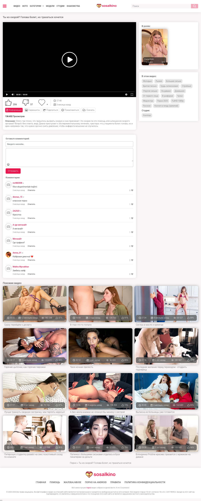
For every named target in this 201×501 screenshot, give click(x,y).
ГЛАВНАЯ (41, 482)
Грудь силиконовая (169, 86)
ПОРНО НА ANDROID (96, 482)
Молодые (147, 81)
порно (88, 488)
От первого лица (150, 96)
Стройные (186, 86)
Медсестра (148, 101)
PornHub (147, 115)
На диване (166, 91)
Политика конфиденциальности (144, 482)
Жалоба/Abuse (72, 482)
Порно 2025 (162, 101)
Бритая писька (150, 86)
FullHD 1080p (178, 101)
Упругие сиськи (150, 91)
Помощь (55, 482)
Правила (115, 482)
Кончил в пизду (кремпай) (166, 106)
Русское (146, 106)
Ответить (31, 190)
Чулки (180, 96)
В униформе (167, 96)
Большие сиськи (173, 81)
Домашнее (179, 91)
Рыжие (159, 81)
